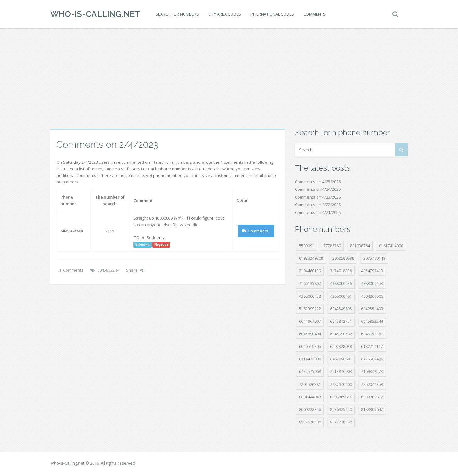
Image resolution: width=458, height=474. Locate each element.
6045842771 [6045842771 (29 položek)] (341, 321)
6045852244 (108, 270)
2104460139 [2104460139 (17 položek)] (310, 271)
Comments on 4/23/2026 (318, 197)
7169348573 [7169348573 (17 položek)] (372, 371)
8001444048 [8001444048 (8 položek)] (310, 397)
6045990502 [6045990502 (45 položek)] (341, 334)
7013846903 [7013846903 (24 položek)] (341, 371)
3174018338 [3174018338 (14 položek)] (341, 271)
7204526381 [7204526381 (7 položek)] (310, 384)
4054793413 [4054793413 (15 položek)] (372, 271)
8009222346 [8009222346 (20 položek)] (310, 409)
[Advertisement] (229, 78)
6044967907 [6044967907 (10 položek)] (310, 321)
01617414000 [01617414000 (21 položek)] (391, 245)
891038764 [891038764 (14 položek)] (360, 245)
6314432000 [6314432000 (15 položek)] (310, 359)
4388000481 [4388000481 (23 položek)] (341, 296)
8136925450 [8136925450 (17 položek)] (341, 409)
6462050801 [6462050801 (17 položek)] (341, 359)
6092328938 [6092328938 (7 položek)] (341, 346)
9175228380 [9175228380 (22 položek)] (341, 422)
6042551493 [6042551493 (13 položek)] (372, 309)
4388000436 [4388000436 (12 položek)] (341, 283)
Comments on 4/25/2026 (318, 181)
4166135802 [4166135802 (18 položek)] (310, 283)
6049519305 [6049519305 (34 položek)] (310, 346)
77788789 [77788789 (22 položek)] (332, 245)
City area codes (224, 14)
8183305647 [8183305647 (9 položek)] (372, 409)
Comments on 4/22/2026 (318, 204)
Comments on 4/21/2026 (318, 212)
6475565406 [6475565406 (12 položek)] (372, 359)
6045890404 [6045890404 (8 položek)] (310, 334)
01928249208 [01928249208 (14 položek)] (311, 258)
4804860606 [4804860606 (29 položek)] (372, 296)
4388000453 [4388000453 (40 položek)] (372, 283)
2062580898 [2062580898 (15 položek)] (343, 258)
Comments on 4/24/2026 (318, 189)
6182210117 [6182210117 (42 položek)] (372, 346)
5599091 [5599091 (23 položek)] (306, 245)
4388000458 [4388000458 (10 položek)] (310, 296)
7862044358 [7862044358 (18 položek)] (372, 384)
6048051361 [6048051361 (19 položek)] (372, 334)
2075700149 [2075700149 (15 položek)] (374, 258)
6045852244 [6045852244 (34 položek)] (372, 321)
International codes (272, 14)
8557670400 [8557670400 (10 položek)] (310, 422)
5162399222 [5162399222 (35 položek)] (310, 309)
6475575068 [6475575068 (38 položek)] (310, 371)
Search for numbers (177, 14)
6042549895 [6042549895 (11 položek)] (341, 309)
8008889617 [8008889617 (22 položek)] (372, 397)
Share (134, 270)
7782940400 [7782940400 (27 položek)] (341, 384)
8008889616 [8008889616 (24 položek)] (341, 397)
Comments (314, 14)
